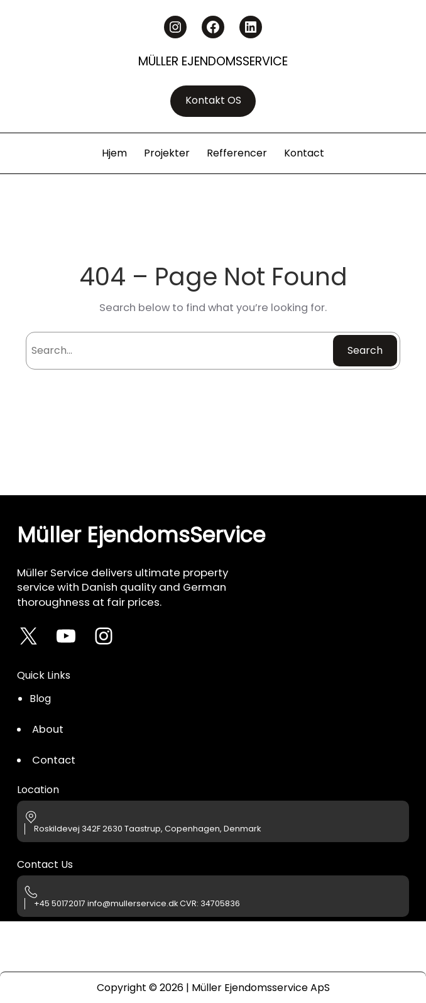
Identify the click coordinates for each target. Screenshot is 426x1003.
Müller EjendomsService (213, 61)
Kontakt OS (213, 100)
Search (365, 350)
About (47, 729)
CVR (188, 903)
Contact (53, 760)
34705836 (220, 903)
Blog (40, 698)
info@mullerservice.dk (132, 903)
